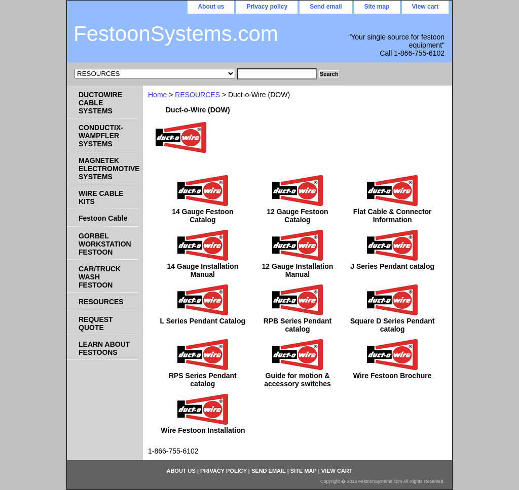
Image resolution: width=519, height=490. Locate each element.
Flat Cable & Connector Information (392, 216)
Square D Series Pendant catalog (392, 325)
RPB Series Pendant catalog (298, 325)
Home (157, 95)
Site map (377, 6)
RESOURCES (197, 95)
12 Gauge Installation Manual (297, 270)
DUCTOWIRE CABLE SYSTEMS (100, 103)
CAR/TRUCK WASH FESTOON (100, 277)
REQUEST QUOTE (96, 323)
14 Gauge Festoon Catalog (202, 216)
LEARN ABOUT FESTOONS (104, 348)
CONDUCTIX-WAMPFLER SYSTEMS (101, 136)
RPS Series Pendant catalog (203, 380)
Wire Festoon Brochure (392, 376)
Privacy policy (266, 6)
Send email (326, 6)
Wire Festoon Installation (203, 430)
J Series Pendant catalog (392, 266)
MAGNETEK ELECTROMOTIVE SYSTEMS (108, 168)
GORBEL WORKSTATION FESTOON (105, 244)
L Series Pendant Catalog (203, 321)
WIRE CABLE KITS (101, 197)
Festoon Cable (103, 218)
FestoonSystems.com (175, 34)
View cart (425, 6)
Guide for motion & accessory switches (297, 380)
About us (211, 6)
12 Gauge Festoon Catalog (297, 216)
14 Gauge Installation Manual (202, 270)
